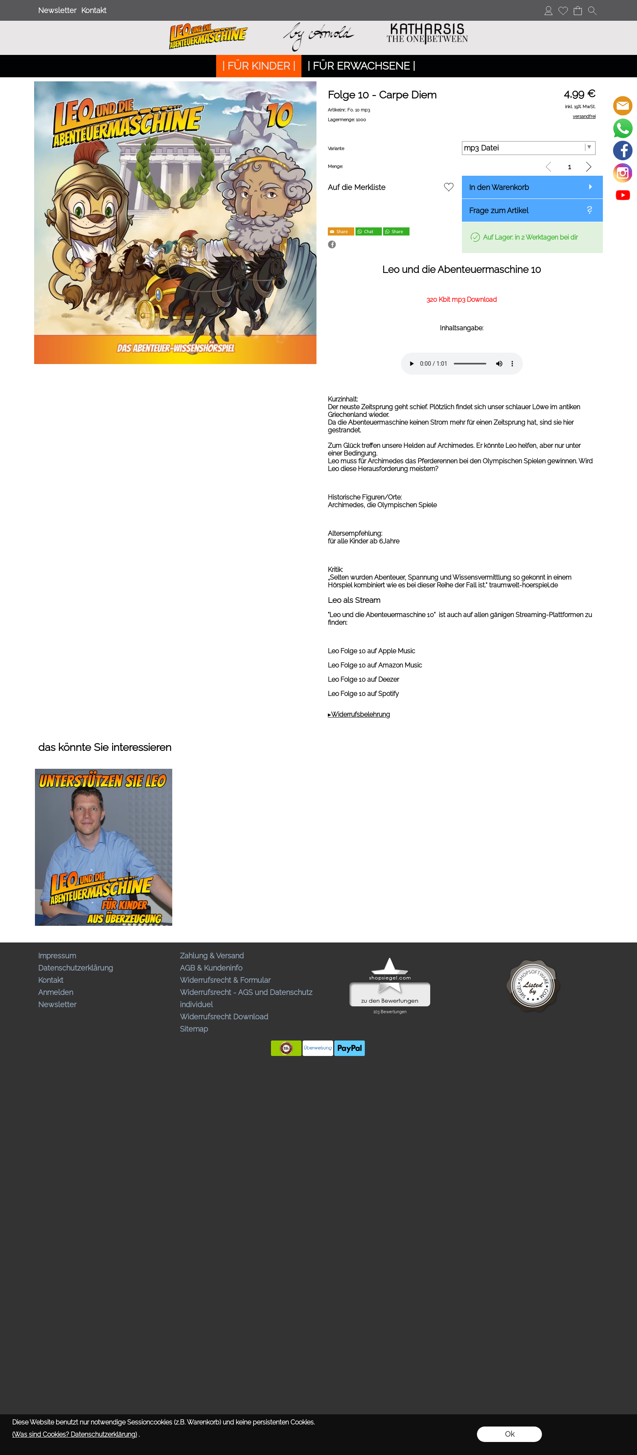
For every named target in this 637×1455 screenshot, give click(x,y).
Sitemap (194, 1029)
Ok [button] (509, 1434)
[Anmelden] (548, 10)
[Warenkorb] (577, 10)
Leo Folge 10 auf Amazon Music (375, 665)
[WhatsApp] (623, 128)
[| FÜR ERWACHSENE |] (361, 66)
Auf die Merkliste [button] (357, 187)
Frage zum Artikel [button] (499, 210)
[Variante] (529, 148)
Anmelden (55, 992)
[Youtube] (623, 195)
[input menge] (569, 166)
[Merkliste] (563, 10)
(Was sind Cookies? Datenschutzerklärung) (74, 1434)
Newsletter (57, 10)
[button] (592, 10)
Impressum (57, 955)
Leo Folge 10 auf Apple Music (371, 651)
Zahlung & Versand (212, 955)
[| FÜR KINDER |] (258, 66)
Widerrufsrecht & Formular (225, 980)
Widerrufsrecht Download (224, 1016)
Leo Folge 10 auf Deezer (363, 679)
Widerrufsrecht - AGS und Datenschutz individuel (246, 998)
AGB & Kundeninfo (211, 968)
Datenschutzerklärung (75, 968)
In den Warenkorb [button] (499, 187)
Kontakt (93, 10)
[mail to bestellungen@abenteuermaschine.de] (623, 106)
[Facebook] (623, 150)
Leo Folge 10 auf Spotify (363, 694)
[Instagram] (623, 173)
